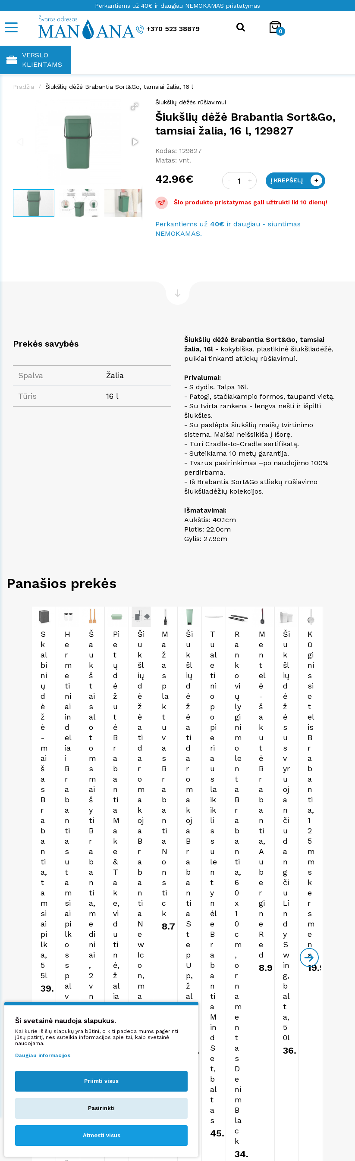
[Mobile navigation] (11, 27)
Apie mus (178, 963)
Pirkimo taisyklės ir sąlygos (177, 971)
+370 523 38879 (168, 29)
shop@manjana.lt (35, 930)
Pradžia (23, 86)
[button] (134, 106)
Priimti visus (101, 1081)
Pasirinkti (101, 1108)
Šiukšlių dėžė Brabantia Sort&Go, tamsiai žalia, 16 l (119, 86)
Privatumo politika (177, 980)
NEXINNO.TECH (323, 1140)
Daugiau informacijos (42, 1055)
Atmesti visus (101, 1135)
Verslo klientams (34, 60)
